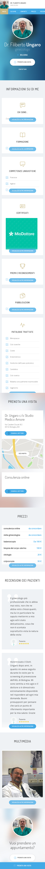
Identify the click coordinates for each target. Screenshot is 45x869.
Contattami (23, 69)
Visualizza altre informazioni (22, 726)
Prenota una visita (22, 866)
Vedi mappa (22, 453)
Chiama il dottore (16, 433)
